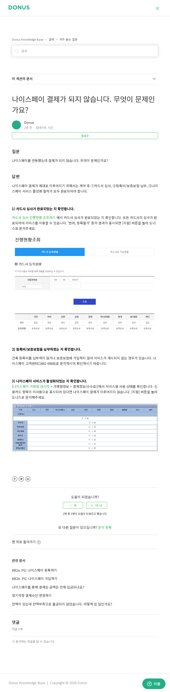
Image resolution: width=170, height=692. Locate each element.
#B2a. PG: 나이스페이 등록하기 (34, 570)
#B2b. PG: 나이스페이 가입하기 (34, 578)
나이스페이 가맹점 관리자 (31, 386)
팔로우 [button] (85, 136)
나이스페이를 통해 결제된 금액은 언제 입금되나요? (48, 587)
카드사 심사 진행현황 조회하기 (34, 217)
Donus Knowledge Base (27, 39)
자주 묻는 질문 (68, 39)
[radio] (73, 505)
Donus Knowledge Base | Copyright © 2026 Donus (48, 682)
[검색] (85, 51)
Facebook (15, 479)
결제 (51, 39)
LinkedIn (28, 479)
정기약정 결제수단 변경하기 (32, 595)
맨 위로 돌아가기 (26, 541)
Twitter (21, 479)
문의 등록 (105, 527)
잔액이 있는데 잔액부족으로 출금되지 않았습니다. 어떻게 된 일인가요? (62, 604)
